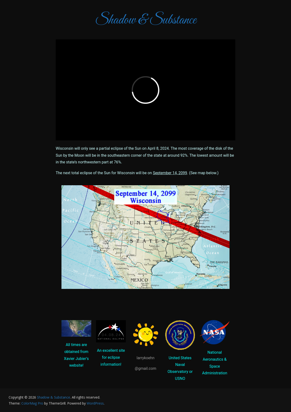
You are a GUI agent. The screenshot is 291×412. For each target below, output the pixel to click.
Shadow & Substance (145, 20)
